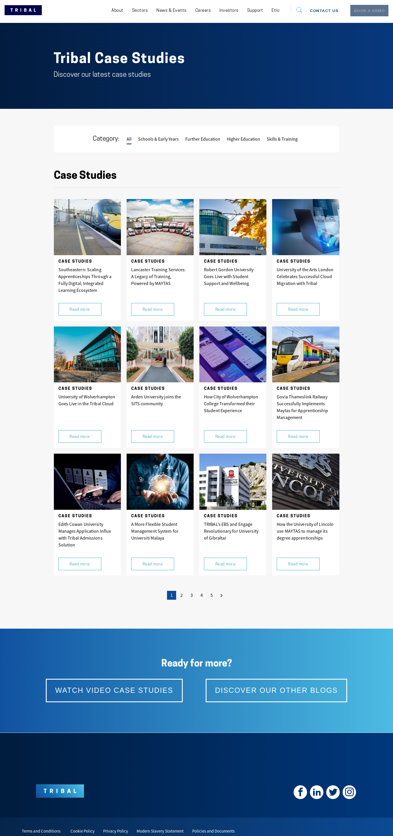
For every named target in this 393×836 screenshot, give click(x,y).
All (129, 139)
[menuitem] (103, 11)
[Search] (285, 10)
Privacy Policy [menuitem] (115, 816)
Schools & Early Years (158, 139)
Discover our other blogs (269, 678)
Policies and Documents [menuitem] (213, 816)
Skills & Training (282, 139)
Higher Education (243, 139)
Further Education (202, 139)
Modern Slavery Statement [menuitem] (160, 816)
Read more (80, 305)
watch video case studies (123, 678)
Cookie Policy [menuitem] (82, 816)
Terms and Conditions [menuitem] (41, 816)
